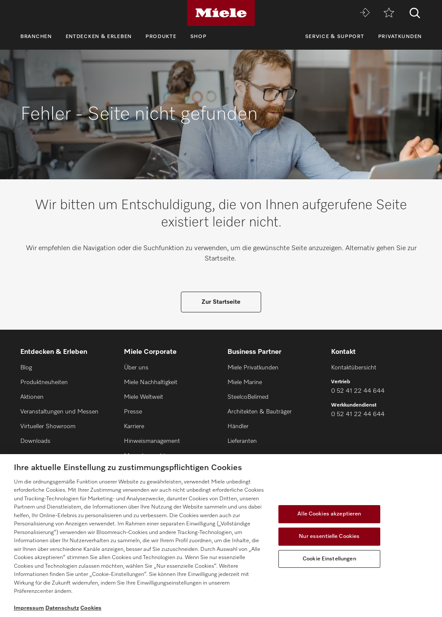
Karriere (134, 426)
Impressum (29, 608)
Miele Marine (244, 382)
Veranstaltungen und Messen (59, 412)
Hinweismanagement (152, 441)
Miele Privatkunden (252, 368)
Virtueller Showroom (48, 426)
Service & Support (334, 36)
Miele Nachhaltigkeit (150, 382)
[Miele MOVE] (365, 13)
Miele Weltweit (143, 397)
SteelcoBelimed (247, 397)
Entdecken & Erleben (99, 36)
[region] (221, 535)
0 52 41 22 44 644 (358, 391)
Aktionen (32, 397)
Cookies (90, 608)
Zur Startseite (221, 302)
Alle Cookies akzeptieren (329, 514)
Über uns (136, 368)
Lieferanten (242, 441)
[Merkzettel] (389, 13)
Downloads (35, 441)
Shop (198, 36)
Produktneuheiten (44, 382)
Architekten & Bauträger (259, 412)
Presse (133, 412)
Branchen (36, 36)
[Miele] (221, 13)
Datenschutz (62, 608)
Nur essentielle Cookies (329, 536)
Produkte (161, 36)
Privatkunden (400, 36)
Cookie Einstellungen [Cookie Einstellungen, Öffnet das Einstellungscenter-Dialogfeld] (329, 559)
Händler (238, 426)
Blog (26, 368)
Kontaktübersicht (353, 368)
